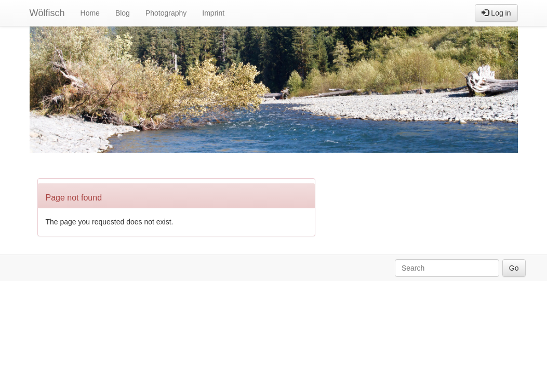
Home (90, 13)
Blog (122, 13)
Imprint (213, 13)
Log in (496, 13)
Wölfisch (47, 13)
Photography (165, 13)
